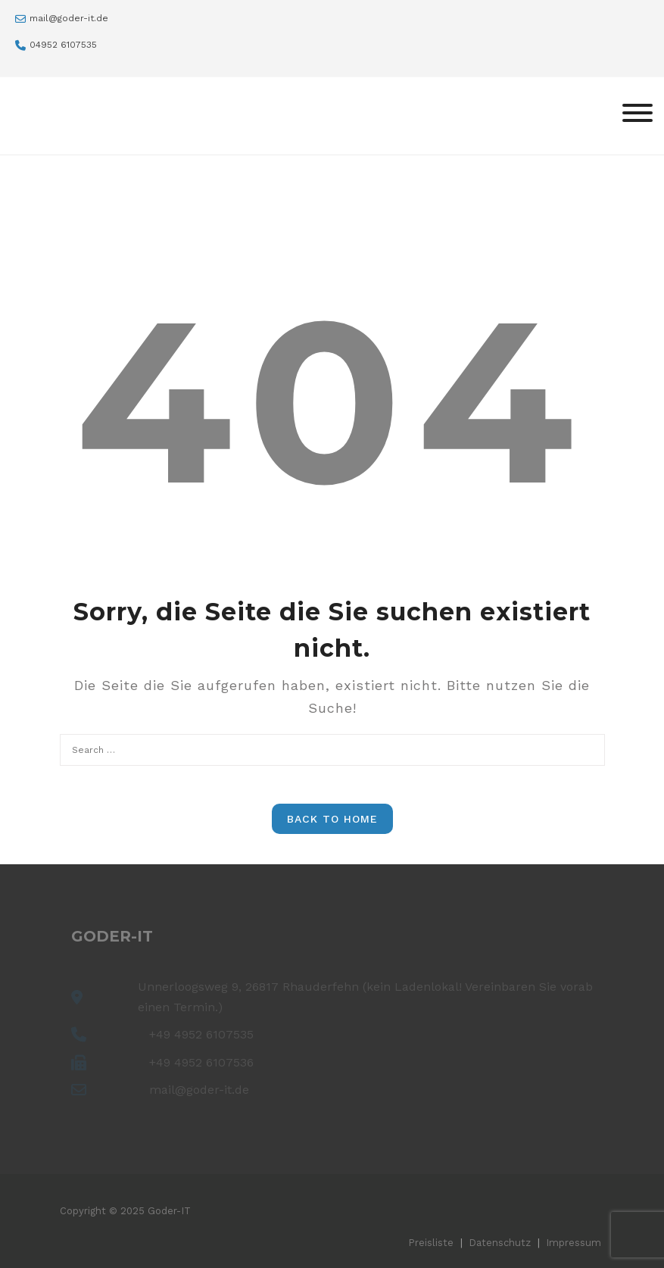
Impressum (573, 1242)
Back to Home (332, 819)
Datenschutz (500, 1242)
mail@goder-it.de (69, 18)
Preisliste (431, 1242)
